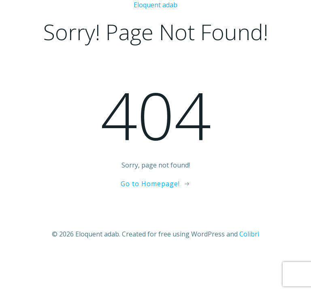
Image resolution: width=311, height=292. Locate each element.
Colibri (249, 234)
